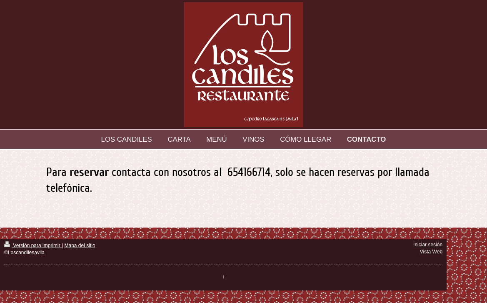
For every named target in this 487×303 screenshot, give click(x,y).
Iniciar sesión (427, 245)
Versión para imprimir (33, 245)
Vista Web (431, 252)
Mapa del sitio (80, 245)
